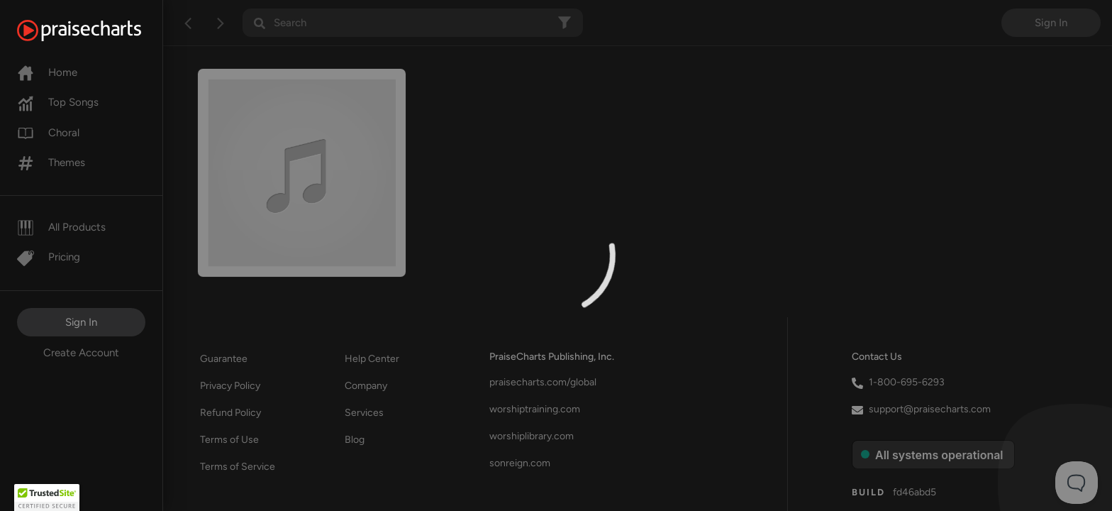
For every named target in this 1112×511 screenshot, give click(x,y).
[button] (46, 497)
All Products (61, 227)
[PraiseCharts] (97, 30)
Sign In (81, 322)
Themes (51, 162)
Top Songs (58, 102)
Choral (48, 132)
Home (47, 72)
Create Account (81, 352)
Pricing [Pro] (48, 257)
